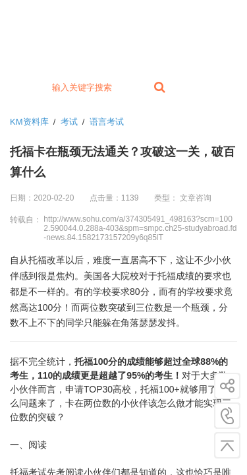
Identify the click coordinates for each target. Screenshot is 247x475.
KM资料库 (29, 122)
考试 (69, 122)
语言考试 (107, 122)
